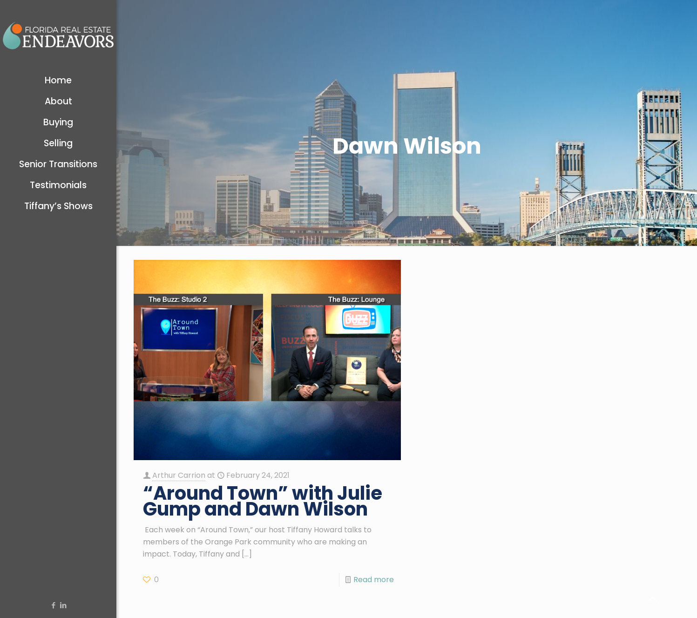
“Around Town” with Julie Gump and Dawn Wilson (262, 501)
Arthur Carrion (178, 475)
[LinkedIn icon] (63, 605)
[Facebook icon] (53, 605)
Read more (373, 579)
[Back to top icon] (652, 599)
